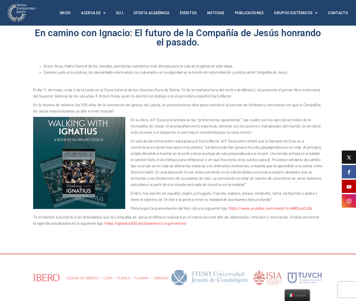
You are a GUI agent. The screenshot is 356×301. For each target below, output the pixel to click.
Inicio (65, 13)
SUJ (119, 13)
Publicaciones (249, 13)
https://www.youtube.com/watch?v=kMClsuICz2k (271, 208)
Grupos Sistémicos (295, 13)
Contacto (338, 13)
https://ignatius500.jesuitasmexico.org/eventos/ (146, 223)
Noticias (216, 13)
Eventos (188, 13)
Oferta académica (151, 13)
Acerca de (93, 13)
